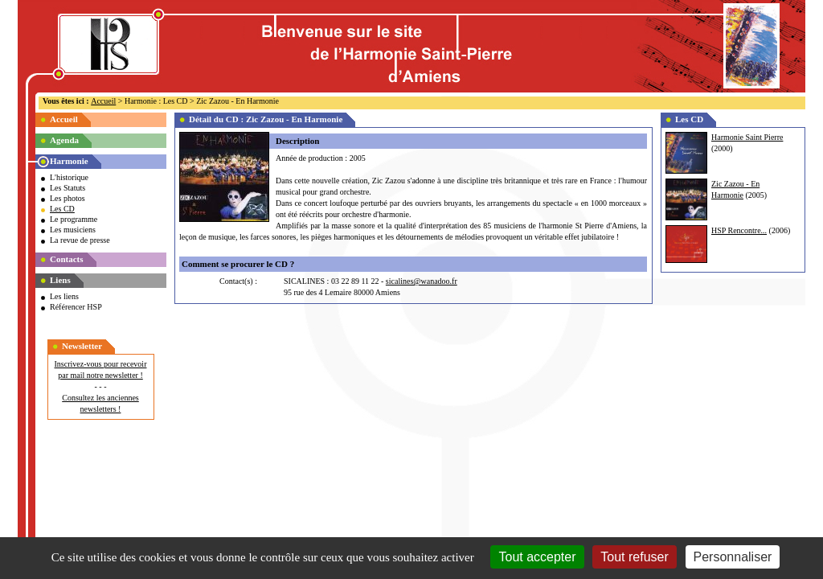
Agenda (64, 140)
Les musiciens (73, 229)
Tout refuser (634, 557)
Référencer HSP (76, 306)
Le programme (73, 219)
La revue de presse (80, 240)
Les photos (67, 198)
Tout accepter (536, 557)
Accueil (103, 100)
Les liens (64, 296)
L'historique (69, 177)
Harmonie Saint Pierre (747, 137)
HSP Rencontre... (739, 230)
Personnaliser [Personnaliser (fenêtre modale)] (733, 557)
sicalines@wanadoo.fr (421, 281)
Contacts (67, 259)
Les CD (62, 208)
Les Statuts (67, 187)
